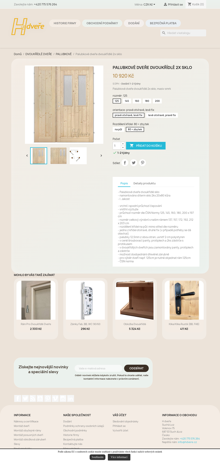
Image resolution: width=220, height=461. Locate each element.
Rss (32, 398)
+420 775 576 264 (45, 4)
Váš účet (119, 415)
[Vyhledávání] (183, 32)
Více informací (119, 457)
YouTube (40, 398)
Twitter (25, 398)
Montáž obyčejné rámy (27, 430)
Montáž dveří (21, 426)
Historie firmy (65, 23)
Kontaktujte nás (72, 444)
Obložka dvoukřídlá (135, 324)
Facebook (17, 398)
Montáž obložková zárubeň (30, 439)
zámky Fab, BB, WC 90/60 (85, 324)
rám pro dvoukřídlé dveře (36, 324)
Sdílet (124, 162)
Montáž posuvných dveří (28, 435)
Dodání (134, 23)
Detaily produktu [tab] (144, 183)
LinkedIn (70, 398)
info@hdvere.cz (187, 442)
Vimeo (55, 398)
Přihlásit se (119, 426)
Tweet (133, 162)
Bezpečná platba (163, 23)
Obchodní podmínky (102, 23)
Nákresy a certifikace (26, 421)
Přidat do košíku (146, 145)
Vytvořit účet (120, 430)
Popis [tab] (124, 183)
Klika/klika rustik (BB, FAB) (184, 324)
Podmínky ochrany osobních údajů (83, 426)
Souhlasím (97, 457)
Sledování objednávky (125, 421)
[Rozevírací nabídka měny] (150, 5)
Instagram (62, 398)
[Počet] (117, 146)
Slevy (17, 444)
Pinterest (142, 162)
